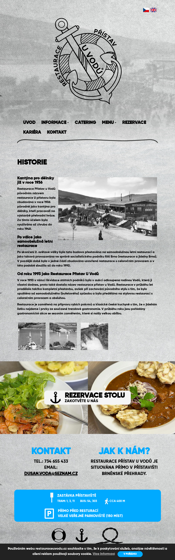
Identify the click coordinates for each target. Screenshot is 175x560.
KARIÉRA (32, 132)
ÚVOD (29, 122)
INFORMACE (55, 122)
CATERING (85, 122)
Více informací (104, 554)
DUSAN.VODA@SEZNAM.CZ (51, 474)
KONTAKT (56, 132)
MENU (109, 122)
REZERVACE (134, 122)
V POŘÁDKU (130, 554)
